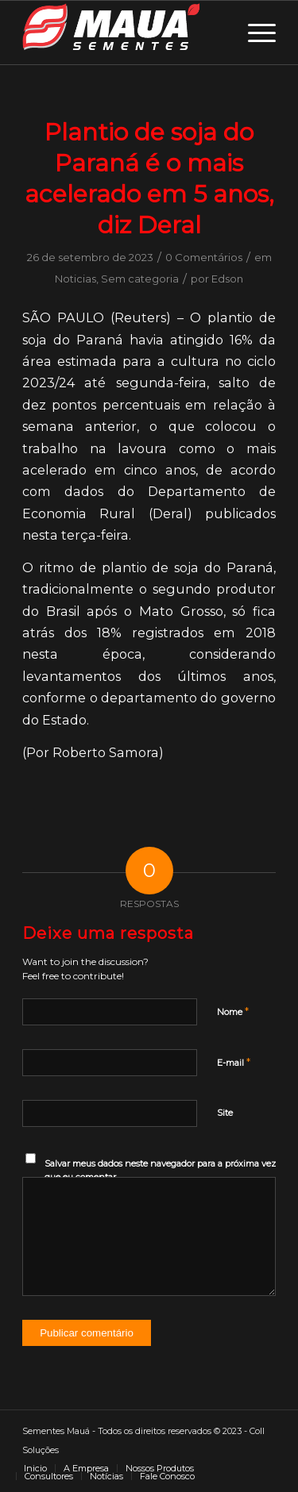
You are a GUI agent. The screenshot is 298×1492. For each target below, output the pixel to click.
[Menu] (254, 32)
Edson (227, 278)
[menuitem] (35, 1468)
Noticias (75, 278)
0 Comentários (203, 257)
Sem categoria (140, 278)
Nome (233, 1011)
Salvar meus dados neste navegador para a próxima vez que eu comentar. (160, 1170)
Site (225, 1112)
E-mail (233, 1062)
